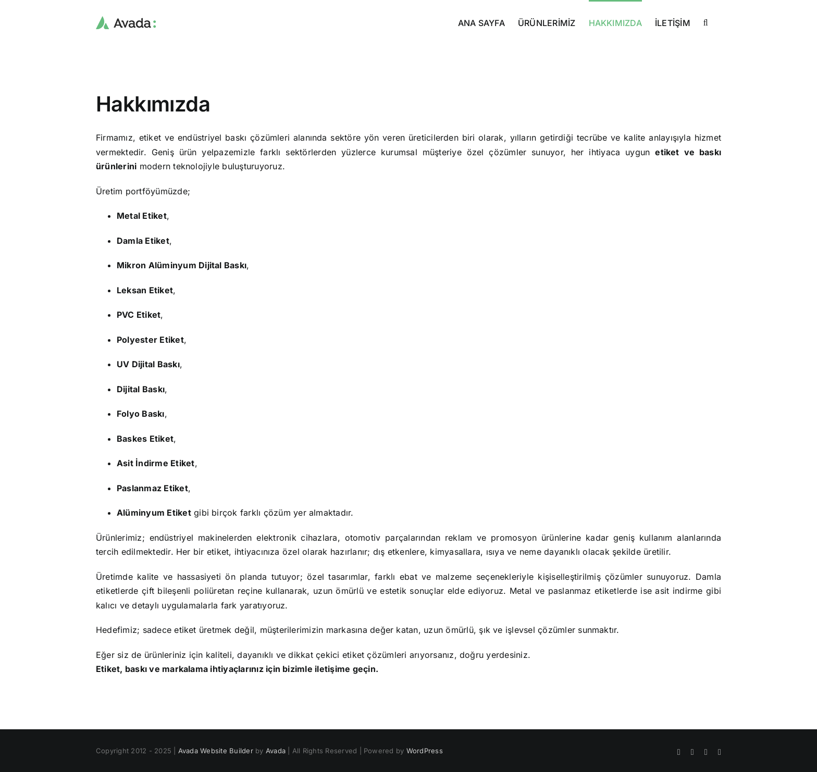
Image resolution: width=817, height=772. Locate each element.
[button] (705, 22)
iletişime (332, 669)
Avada (276, 750)
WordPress (424, 750)
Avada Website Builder (215, 750)
